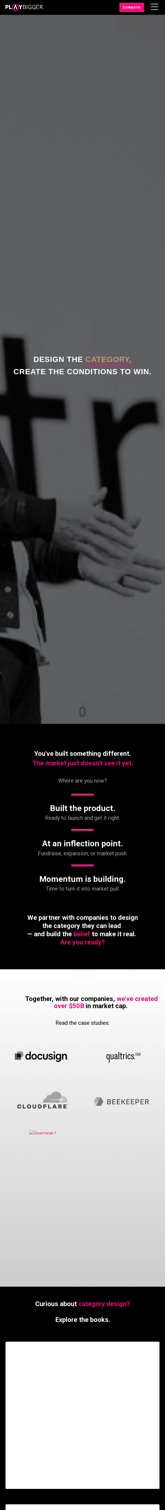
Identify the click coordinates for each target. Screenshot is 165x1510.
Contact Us (132, 7)
